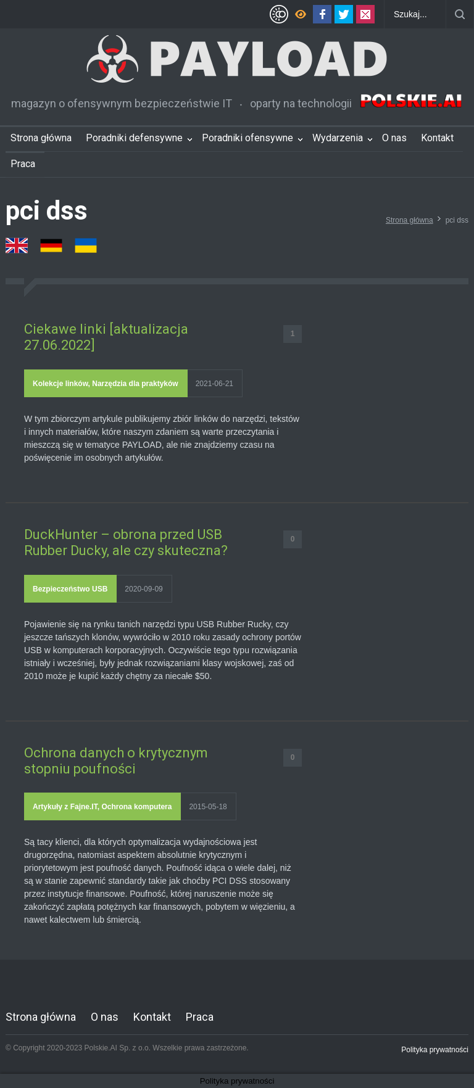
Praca (22, 164)
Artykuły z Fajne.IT (65, 806)
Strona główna (41, 138)
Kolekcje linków (60, 383)
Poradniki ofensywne (247, 138)
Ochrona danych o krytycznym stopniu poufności (116, 761)
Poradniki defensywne (134, 138)
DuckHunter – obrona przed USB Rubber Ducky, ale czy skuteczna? (126, 542)
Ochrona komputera (136, 806)
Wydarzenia (337, 138)
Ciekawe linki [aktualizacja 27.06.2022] (106, 337)
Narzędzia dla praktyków (135, 383)
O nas (394, 138)
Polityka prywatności (434, 1049)
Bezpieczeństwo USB (70, 589)
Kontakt (437, 138)
